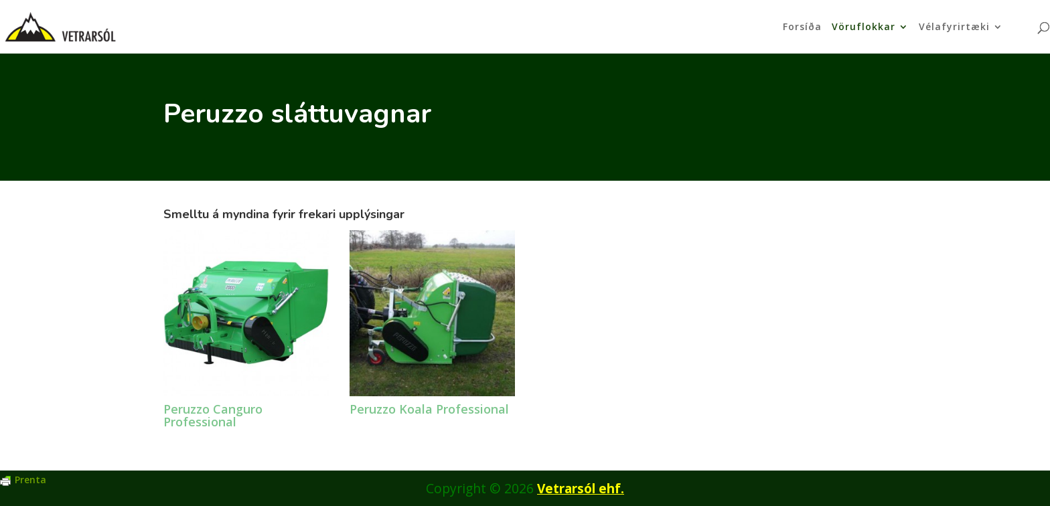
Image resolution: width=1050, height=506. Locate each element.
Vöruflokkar (863, 27)
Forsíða (802, 27)
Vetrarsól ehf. (580, 488)
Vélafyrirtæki (954, 27)
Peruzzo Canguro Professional (212, 415)
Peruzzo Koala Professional (429, 409)
